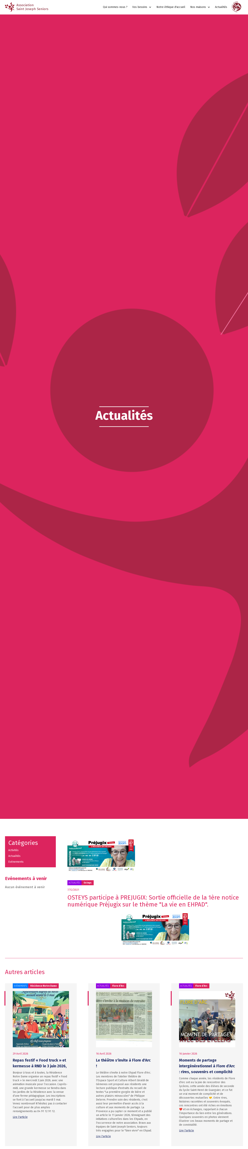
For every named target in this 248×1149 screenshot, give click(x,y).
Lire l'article (20, 1117)
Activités (13, 850)
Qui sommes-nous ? (115, 7)
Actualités (221, 7)
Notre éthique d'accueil (170, 7)
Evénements (16, 861)
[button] (142, 7)
